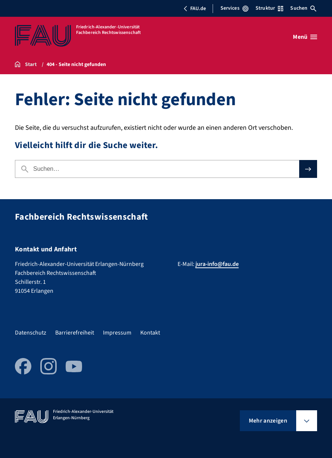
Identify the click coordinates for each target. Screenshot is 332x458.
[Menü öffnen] (305, 37)
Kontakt (150, 333)
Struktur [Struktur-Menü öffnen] (269, 8)
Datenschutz (30, 333)
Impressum (117, 333)
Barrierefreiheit (74, 333)
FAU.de (194, 8)
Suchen (303, 8)
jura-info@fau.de (217, 264)
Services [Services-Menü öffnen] (234, 8)
